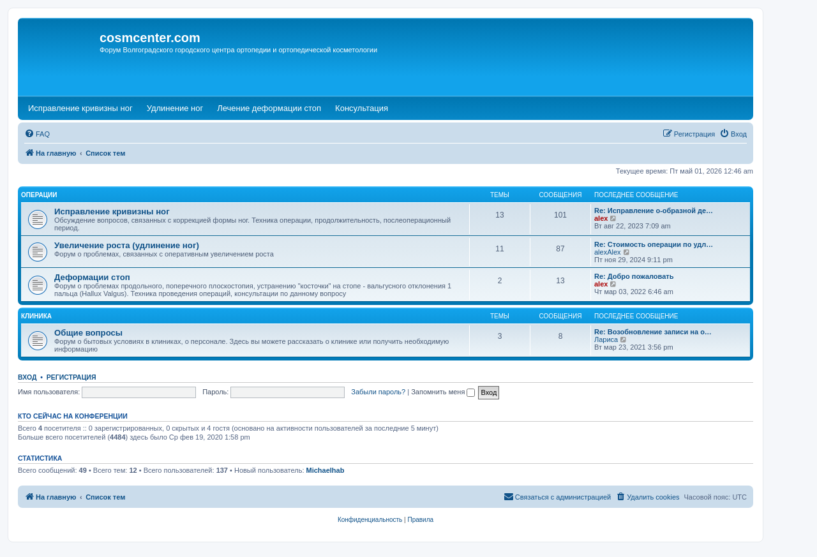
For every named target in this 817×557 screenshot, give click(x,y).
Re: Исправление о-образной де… (653, 210)
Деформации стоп (92, 277)
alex (601, 218)
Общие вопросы (88, 333)
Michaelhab (325, 470)
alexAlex (607, 252)
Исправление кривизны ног (112, 211)
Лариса (606, 339)
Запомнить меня (443, 392)
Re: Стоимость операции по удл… (653, 244)
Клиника (36, 316)
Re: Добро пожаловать (633, 276)
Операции (39, 194)
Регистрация (71, 377)
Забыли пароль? (378, 392)
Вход (27, 377)
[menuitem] (37, 134)
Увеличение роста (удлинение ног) (126, 245)
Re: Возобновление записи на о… (653, 332)
